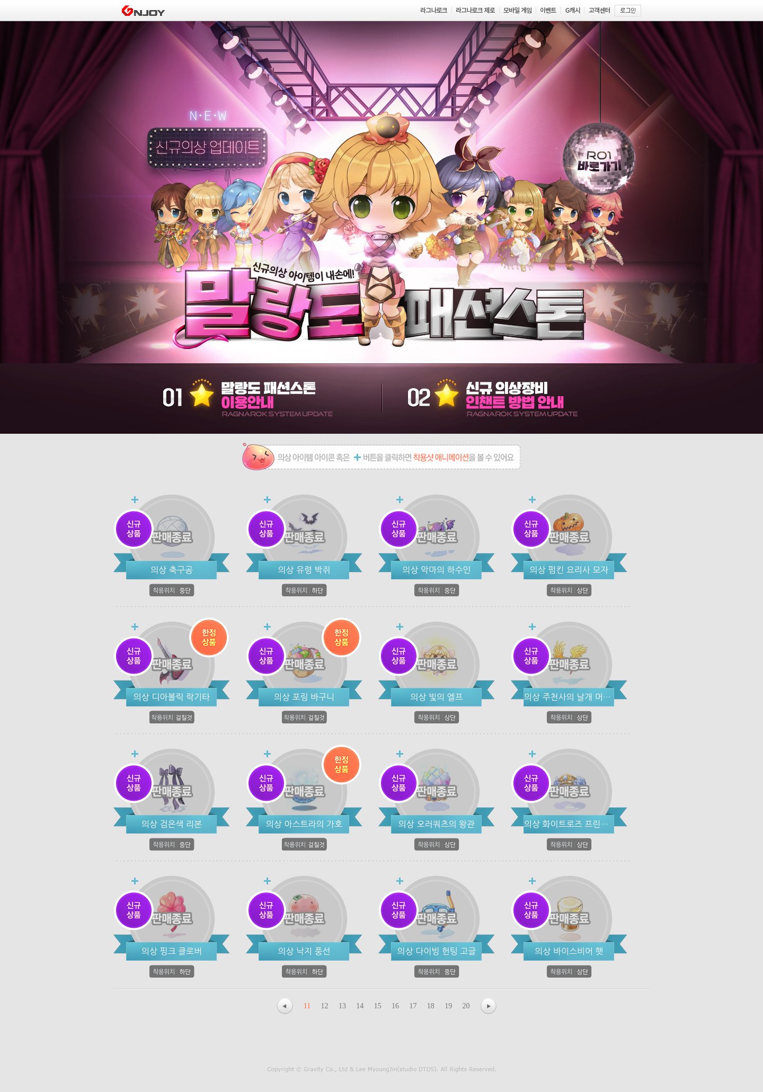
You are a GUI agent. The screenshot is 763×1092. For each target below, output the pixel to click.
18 (430, 1006)
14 (359, 1006)
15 (378, 1006)
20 (466, 1006)
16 (395, 1006)
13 (342, 1006)
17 (412, 1006)
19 (448, 1006)
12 (325, 1006)
